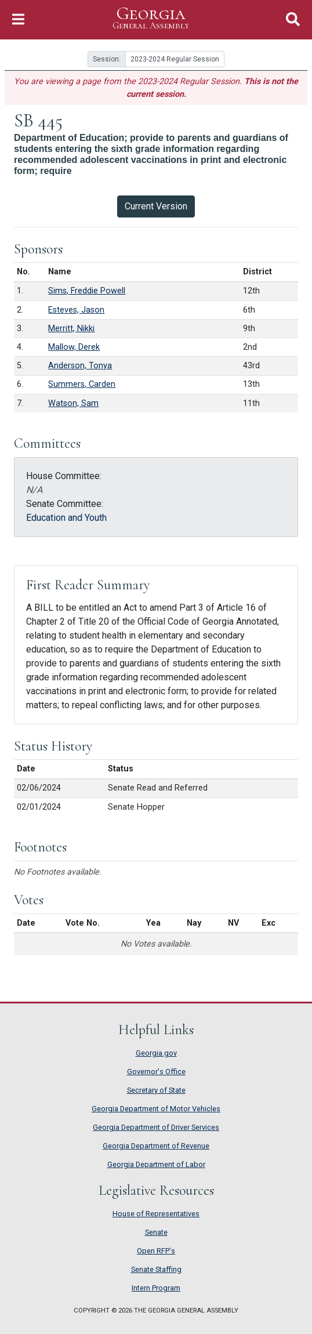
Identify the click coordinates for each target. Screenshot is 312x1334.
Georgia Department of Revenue (156, 1145)
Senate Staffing (156, 1269)
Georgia (151, 18)
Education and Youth (66, 517)
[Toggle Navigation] (18, 19)
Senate (156, 1232)
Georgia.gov (156, 1053)
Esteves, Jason (76, 310)
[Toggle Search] (292, 19)
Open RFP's (156, 1250)
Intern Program (156, 1288)
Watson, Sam (73, 403)
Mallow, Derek (74, 347)
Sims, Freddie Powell (86, 291)
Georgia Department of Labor (156, 1164)
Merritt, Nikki (71, 329)
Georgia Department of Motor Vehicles (156, 1108)
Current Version (156, 206)
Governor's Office (156, 1071)
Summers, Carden (81, 384)
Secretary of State (156, 1090)
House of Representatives (156, 1213)
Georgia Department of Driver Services (156, 1127)
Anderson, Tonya (80, 366)
